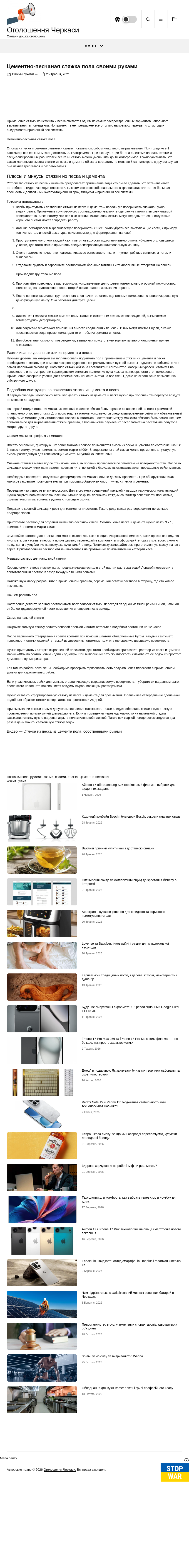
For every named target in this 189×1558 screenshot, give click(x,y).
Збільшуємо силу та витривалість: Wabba (112, 1450)
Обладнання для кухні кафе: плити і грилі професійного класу (127, 1482)
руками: (36, 871)
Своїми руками (23, 168)
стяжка (73, 871)
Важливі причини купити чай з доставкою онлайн (118, 942)
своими (60, 871)
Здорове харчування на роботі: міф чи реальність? (119, 1260)
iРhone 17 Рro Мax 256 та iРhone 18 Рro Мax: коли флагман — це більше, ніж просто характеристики (130, 1135)
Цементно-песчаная (94, 871)
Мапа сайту (8, 1552)
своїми (48, 871)
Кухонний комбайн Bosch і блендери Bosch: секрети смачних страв (131, 911)
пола (24, 871)
